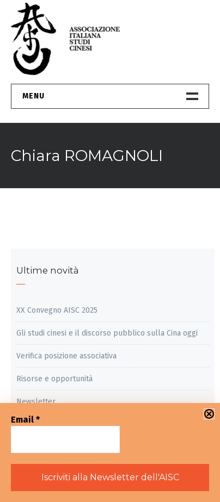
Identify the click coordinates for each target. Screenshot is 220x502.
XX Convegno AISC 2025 (56, 310)
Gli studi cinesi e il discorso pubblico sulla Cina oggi (107, 333)
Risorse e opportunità (54, 378)
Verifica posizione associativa (66, 356)
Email (25, 419)
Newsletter (36, 401)
